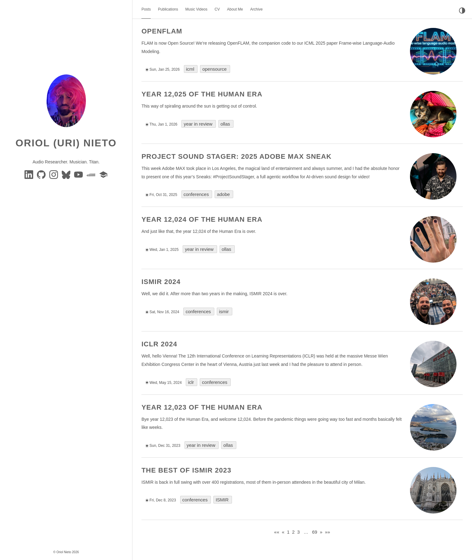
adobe (223, 194)
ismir (224, 311)
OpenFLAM (161, 31)
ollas (225, 124)
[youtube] (79, 174)
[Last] (327, 532)
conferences (196, 194)
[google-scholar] (103, 174)
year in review (198, 124)
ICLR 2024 (159, 344)
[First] (276, 532)
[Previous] (283, 532)
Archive (256, 9)
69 (314, 532)
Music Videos (196, 9)
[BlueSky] (67, 174)
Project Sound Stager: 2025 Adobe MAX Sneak (236, 156)
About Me (235, 9)
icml (190, 69)
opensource (214, 69)
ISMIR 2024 (160, 282)
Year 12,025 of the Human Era (201, 94)
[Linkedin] (29, 174)
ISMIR (222, 499)
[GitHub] (42, 174)
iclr (191, 382)
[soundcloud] (91, 174)
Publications (168, 9)
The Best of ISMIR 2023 (186, 470)
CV (217, 9)
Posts (146, 9)
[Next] (321, 532)
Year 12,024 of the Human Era (201, 219)
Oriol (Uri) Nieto (66, 143)
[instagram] (54, 174)
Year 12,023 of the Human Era (201, 407)
